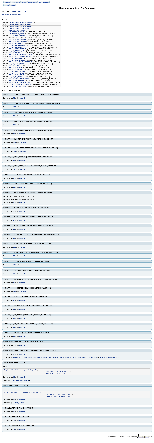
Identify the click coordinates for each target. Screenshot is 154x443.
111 (14, 170)
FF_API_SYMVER (15, 66)
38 (14, 354)
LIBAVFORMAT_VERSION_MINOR (20, 25)
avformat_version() (18, 405)
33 (14, 378)
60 (14, 283)
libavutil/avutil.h (18, 12)
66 (14, 310)
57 (14, 328)
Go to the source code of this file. (12, 15)
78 (14, 274)
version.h (22, 98)
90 (14, 301)
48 (14, 220)
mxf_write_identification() (20, 381)
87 (14, 134)
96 (14, 179)
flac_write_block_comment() (38, 358)
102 (14, 247)
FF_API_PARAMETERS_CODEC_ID (20, 62)
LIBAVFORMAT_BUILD (16, 32)
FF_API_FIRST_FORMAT (17, 64)
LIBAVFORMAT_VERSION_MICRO (20, 27)
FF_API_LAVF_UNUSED (17, 60)
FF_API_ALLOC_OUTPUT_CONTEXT (21, 83)
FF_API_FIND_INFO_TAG (17, 75)
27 (14, 432)
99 (14, 116)
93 (14, 212)
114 (14, 292)
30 (14, 402)
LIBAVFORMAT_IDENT (16, 34)
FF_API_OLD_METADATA (17, 40)
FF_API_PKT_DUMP (15, 77)
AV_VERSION (8, 370)
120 (14, 152)
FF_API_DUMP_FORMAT (17, 71)
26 (14, 414)
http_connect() (64, 358)
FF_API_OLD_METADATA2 (18, 42)
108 (14, 265)
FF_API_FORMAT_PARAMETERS (20, 84)
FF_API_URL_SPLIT (15, 53)
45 (14, 203)
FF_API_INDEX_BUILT (16, 70)
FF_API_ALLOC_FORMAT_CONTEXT (21, 55)
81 (14, 188)
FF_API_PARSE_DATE (16, 73)
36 (14, 346)
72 (14, 98)
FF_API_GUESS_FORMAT (17, 49)
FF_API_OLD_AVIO (15, 68)
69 (14, 337)
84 (14, 238)
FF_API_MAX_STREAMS (17, 36)
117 (14, 107)
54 (14, 319)
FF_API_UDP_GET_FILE (17, 51)
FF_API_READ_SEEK (16, 58)
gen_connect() (53, 358)
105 (14, 125)
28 (14, 423)
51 (14, 229)
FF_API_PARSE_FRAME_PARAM (20, 57)
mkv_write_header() (76, 358)
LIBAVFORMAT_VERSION (17, 30)
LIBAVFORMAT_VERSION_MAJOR (20, 23)
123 (14, 143)
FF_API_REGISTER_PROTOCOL (19, 47)
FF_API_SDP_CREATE (16, 81)
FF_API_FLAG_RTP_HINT (17, 86)
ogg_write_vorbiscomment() (109, 358)
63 (14, 161)
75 (14, 256)
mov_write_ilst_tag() (90, 358)
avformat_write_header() (20, 358)
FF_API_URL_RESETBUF (17, 45)
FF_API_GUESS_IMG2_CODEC (19, 79)
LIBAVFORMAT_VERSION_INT (19, 28)
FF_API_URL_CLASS (16, 44)
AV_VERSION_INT (10, 394)
